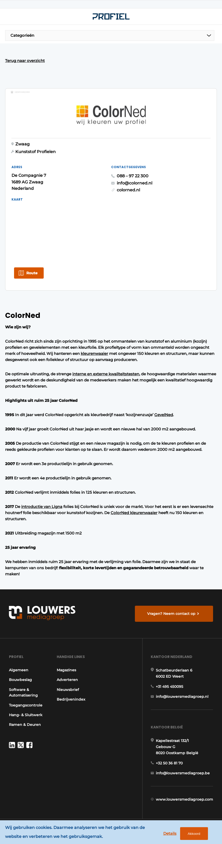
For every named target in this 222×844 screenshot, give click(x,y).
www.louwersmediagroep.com (184, 799)
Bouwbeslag (20, 679)
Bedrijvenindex (71, 699)
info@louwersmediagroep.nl (182, 696)
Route (32, 273)
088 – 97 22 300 (132, 175)
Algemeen (18, 670)
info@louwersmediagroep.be (183, 773)
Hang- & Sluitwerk (25, 715)
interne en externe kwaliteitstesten (105, 373)
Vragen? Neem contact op (171, 613)
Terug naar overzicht (25, 60)
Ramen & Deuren (25, 724)
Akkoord (194, 834)
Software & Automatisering (23, 692)
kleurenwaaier (94, 353)
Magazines (66, 670)
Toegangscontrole (25, 705)
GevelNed (163, 414)
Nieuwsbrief (68, 689)
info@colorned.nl (134, 183)
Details (170, 833)
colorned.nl (128, 190)
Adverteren (67, 679)
